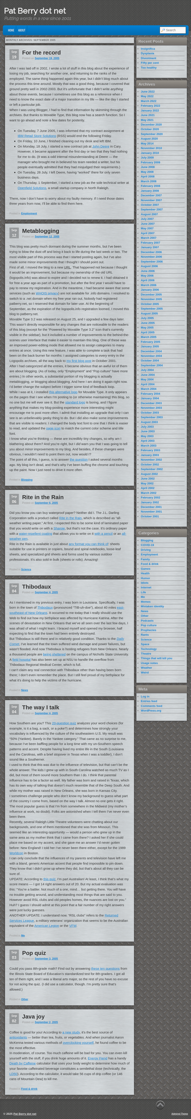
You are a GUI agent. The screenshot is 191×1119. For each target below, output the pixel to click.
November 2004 (151, 356)
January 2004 (150, 398)
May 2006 (147, 275)
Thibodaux (36, 586)
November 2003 (151, 407)
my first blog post (78, 361)
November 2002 (151, 459)
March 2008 (148, 181)
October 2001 (150, 516)
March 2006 (148, 285)
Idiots (144, 582)
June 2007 (148, 223)
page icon (53, 428)
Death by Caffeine (22, 1063)
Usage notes (149, 663)
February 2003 (150, 450)
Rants (145, 634)
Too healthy (149, 67)
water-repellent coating (35, 533)
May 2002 (147, 483)
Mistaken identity (152, 606)
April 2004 (147, 384)
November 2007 (151, 200)
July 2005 (147, 318)
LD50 (13, 1074)
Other (24, 999)
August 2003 (149, 422)
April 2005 (147, 332)
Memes (145, 601)
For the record (41, 52)
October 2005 (150, 304)
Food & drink (29, 1088)
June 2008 (148, 167)
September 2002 (152, 469)
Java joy (33, 1016)
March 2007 (148, 237)
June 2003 (148, 431)
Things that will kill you (156, 658)
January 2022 (150, 110)
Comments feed (151, 706)
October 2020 (150, 129)
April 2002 (147, 488)
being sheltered (54, 654)
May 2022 (147, 96)
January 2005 (150, 346)
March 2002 (148, 493)
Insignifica (148, 48)
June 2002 (148, 478)
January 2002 (150, 502)
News (24, 690)
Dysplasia (147, 53)
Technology (149, 649)
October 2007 (150, 204)
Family (145, 559)
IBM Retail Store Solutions (37, 136)
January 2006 (150, 289)
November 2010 (151, 148)
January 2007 (150, 247)
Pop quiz (34, 953)
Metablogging (40, 231)
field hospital (21, 659)
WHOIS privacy (47, 293)
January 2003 (150, 455)
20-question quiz (64, 723)
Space (145, 644)
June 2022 (148, 91)
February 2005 (150, 341)
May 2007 (147, 228)
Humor (145, 578)
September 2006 (152, 261)
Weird (145, 672)
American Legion (46, 925)
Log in (145, 696)
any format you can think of (88, 544)
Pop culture (149, 625)
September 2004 (152, 365)
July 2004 (147, 370)
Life (143, 592)
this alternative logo (63, 392)
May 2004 (147, 379)
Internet (146, 587)
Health (145, 573)
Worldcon (16, 853)
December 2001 (151, 507)
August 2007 (149, 214)
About (21, 30)
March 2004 (148, 389)
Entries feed (149, 701)
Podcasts (147, 620)
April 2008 (147, 176)
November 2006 (151, 256)
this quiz (49, 879)
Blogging (26, 479)
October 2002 (150, 464)
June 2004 (148, 374)
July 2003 (147, 426)
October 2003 (150, 412)
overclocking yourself (78, 1042)
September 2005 (152, 308)
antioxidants (18, 1037)
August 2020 (149, 138)
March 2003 (148, 445)
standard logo (75, 402)
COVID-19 (147, 545)
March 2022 (148, 101)
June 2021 (148, 115)
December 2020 (151, 124)
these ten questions (105, 968)
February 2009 (150, 162)
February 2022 (150, 105)
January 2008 (150, 190)
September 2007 (152, 209)
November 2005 (151, 299)
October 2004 (150, 360)
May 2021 (147, 120)
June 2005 (148, 323)
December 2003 (151, 403)
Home (11, 30)
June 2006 (148, 271)
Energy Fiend (97, 1058)
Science (26, 569)
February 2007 (150, 242)
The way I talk (40, 707)
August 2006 (149, 266)
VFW (73, 925)
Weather (146, 667)
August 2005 (149, 313)
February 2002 (150, 497)
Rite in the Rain (43, 497)
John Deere (100, 146)
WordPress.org (151, 710)
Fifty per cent (150, 62)
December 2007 (151, 195)
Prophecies (148, 630)
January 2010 (150, 153)
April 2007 (147, 233)
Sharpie (59, 528)
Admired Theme (179, 1114)
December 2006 (151, 252)
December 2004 (151, 351)
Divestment (148, 58)
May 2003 (147, 436)
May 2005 (147, 327)
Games (145, 568)
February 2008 (150, 186)
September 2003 (152, 417)
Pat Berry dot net (35, 10)
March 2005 (148, 337)
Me (23, 935)
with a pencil (104, 533)
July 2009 (147, 157)
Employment (29, 213)
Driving (146, 549)
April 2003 (147, 440)
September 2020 (152, 134)
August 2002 (149, 474)
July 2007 (147, 219)
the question (79, 459)
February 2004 (150, 393)
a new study (71, 1032)
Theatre (146, 653)
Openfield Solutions (32, 188)
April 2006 (147, 280)
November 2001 (151, 511)
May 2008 (147, 171)
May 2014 (147, 143)
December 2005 (151, 294)
